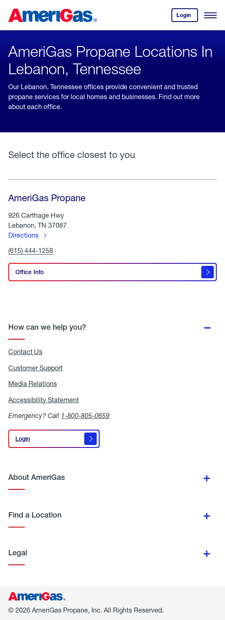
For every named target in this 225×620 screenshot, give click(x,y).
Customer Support (35, 368)
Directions (23, 235)
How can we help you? (47, 327)
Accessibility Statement (43, 400)
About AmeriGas (36, 477)
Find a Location (34, 515)
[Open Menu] (210, 15)
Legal (17, 552)
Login (187, 17)
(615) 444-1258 (30, 251)
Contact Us (25, 351)
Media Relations (32, 383)
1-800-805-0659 (85, 415)
